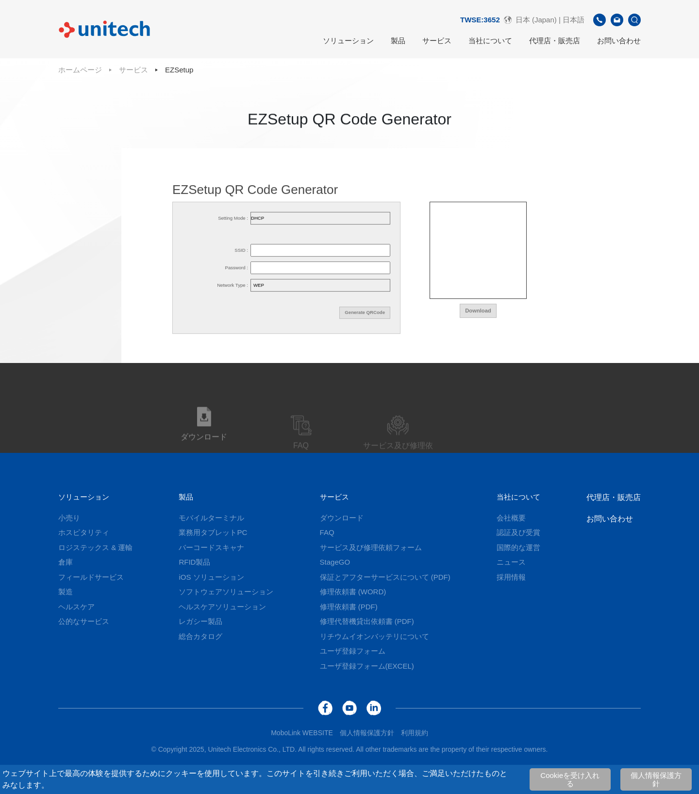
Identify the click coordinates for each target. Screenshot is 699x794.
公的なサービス (83, 621)
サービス (436, 40)
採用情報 (511, 577)
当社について (490, 40)
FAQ (327, 532)
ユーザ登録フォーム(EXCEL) (367, 666)
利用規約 (414, 733)
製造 (65, 591)
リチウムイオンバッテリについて (374, 636)
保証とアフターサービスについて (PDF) (385, 577)
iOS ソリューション (211, 577)
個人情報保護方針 (656, 779)
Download (478, 312)
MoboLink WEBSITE (302, 733)
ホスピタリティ (83, 532)
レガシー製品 (200, 621)
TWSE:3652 (480, 20)
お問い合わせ (619, 40)
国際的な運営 (518, 547)
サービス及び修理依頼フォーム (371, 547)
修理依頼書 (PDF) (349, 607)
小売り (69, 518)
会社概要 (511, 518)
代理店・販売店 (554, 40)
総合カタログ (200, 636)
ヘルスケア (76, 607)
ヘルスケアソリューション (222, 607)
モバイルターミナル (211, 518)
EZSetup (179, 70)
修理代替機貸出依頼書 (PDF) (367, 621)
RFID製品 (194, 562)
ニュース (511, 562)
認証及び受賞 (518, 532)
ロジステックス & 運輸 (95, 547)
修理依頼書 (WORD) (353, 591)
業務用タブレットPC (213, 532)
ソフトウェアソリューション (226, 591)
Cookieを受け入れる (569, 779)
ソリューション (348, 40)
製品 (398, 40)
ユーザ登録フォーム (352, 651)
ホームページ (80, 70)
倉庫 (65, 562)
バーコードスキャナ (211, 547)
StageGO (335, 562)
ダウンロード (342, 518)
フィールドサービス (91, 577)
